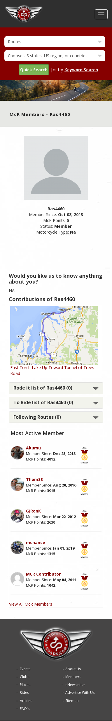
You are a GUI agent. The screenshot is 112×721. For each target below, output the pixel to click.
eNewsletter (75, 684)
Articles (26, 700)
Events (25, 668)
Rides (24, 692)
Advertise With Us (79, 692)
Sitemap (72, 700)
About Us (73, 668)
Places (25, 684)
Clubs (24, 676)
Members (73, 676)
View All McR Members (30, 604)
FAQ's (24, 708)
